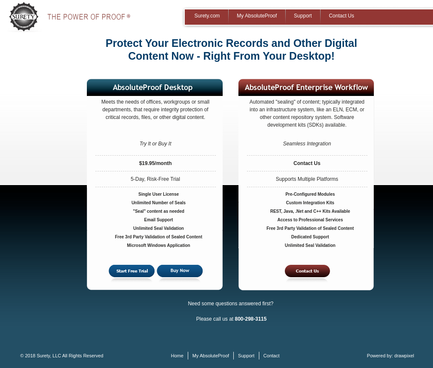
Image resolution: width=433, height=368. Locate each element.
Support (303, 16)
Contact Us (341, 16)
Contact (272, 355)
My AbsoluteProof (257, 16)
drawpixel (404, 355)
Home (177, 355)
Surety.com (207, 16)
